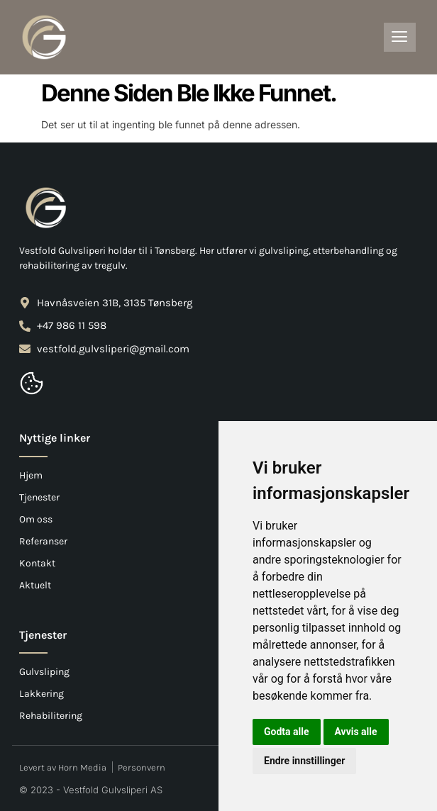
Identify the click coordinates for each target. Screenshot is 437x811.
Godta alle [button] (286, 731)
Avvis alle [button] (356, 731)
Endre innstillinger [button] (304, 760)
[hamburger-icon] (400, 37)
